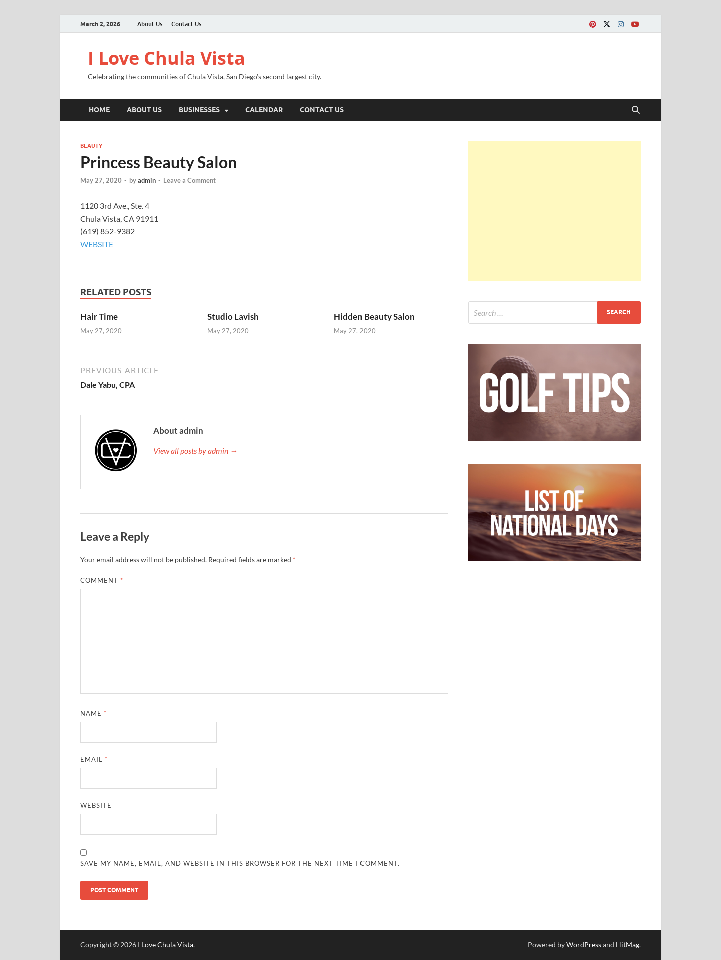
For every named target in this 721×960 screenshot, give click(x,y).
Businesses (199, 110)
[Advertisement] (554, 211)
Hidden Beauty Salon (374, 316)
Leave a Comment (189, 180)
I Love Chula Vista (166, 58)
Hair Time (99, 316)
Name (93, 713)
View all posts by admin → (195, 450)
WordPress (583, 944)
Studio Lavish (233, 316)
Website (96, 805)
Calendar (264, 110)
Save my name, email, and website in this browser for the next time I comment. (240, 863)
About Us (149, 24)
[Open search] (635, 110)
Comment (101, 580)
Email (94, 759)
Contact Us (186, 24)
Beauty (91, 145)
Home (99, 110)
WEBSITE (96, 244)
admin (147, 180)
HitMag (627, 944)
